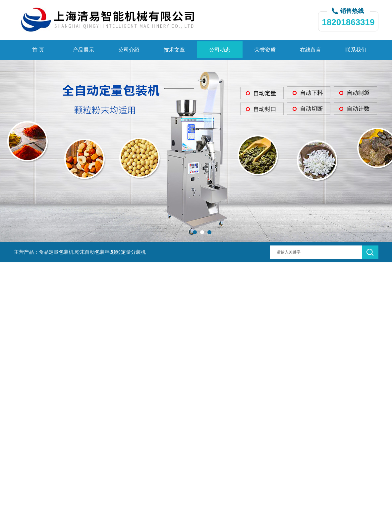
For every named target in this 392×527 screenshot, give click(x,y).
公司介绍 (129, 50)
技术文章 (174, 50)
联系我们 (355, 50)
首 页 (38, 50)
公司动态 (219, 50)
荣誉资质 (265, 50)
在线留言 (310, 50)
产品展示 (83, 50)
